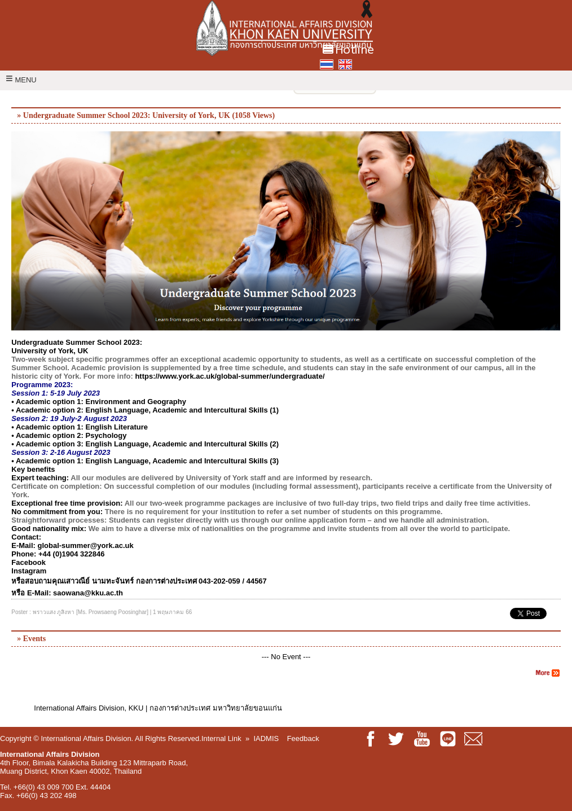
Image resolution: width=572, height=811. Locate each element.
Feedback (303, 738)
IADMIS (266, 738)
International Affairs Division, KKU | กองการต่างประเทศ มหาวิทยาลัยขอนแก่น (157, 708)
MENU (21, 80)
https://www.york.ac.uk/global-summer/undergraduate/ (229, 376)
